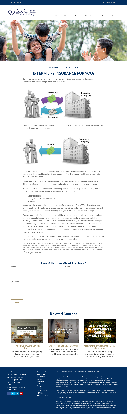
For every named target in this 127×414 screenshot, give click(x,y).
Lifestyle (40, 388)
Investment (41, 377)
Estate (39, 379)
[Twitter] (11, 2)
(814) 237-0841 (109, 2)
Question (15, 282)
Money (39, 386)
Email (67, 267)
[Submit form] (17, 302)
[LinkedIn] (14, 2)
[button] (68, 12)
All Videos (40, 393)
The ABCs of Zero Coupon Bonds (27, 347)
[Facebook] (20, 2)
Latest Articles (42, 391)
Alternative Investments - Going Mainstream (100, 347)
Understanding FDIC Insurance (63, 346)
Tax (38, 384)
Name (13, 267)
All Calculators (42, 395)
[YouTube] (18, 2)
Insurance (40, 381)
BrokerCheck (96, 371)
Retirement (41, 374)
